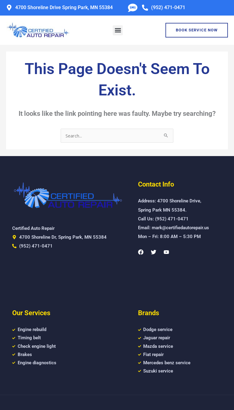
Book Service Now (197, 30)
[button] (118, 30)
